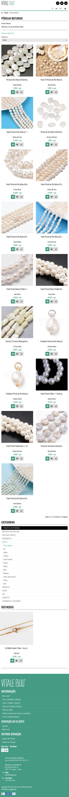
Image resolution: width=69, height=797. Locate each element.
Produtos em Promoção (8, 742)
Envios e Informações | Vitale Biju (11, 699)
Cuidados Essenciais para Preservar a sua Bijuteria (16, 713)
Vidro (4, 583)
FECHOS (4, 590)
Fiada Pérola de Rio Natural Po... (52, 184)
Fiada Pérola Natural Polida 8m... (52, 288)
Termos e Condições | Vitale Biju (11, 703)
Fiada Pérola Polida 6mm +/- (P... (17, 445)
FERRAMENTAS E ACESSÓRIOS (11, 601)
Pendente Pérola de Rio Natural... (51, 341)
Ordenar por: (4, 37)
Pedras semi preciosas (9, 577)
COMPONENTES (7, 538)
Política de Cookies (7, 710)
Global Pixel (13, 789)
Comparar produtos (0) (7, 33)
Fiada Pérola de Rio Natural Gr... (17, 236)
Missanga (6, 573)
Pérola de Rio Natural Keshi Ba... (17, 79)
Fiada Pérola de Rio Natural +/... (17, 131)
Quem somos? (6, 696)
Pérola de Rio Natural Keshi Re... (52, 131)
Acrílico (5, 552)
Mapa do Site (6, 729)
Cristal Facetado (7, 559)
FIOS (3, 594)
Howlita (5, 566)
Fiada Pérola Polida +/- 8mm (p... (52, 393)
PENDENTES (6, 597)
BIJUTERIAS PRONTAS (9, 535)
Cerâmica (5, 556)
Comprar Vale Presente (8, 738)
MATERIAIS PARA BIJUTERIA (10, 531)
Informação (8, 691)
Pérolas (5, 580)
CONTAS (6, 13)
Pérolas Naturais (14, 13)
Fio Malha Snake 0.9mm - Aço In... (16, 648)
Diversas (5, 563)
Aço (4, 549)
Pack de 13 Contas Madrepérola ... (17, 341)
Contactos (5, 726)
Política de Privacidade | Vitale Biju (12, 706)
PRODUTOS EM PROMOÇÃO (11, 528)
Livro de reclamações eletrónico (11, 717)
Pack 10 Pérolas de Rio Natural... (52, 79)
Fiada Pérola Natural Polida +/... (17, 288)
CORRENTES (6, 587)
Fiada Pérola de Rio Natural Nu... (17, 184)
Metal (4, 570)
